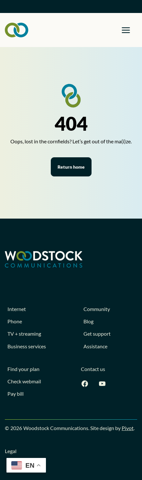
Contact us (93, 369)
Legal (10, 451)
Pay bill (15, 393)
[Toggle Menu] (126, 30)
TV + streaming (24, 333)
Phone (14, 321)
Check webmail (24, 381)
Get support (97, 333)
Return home (71, 167)
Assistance (95, 346)
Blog (88, 321)
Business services (26, 346)
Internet (16, 309)
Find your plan (23, 369)
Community (96, 309)
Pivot (128, 428)
